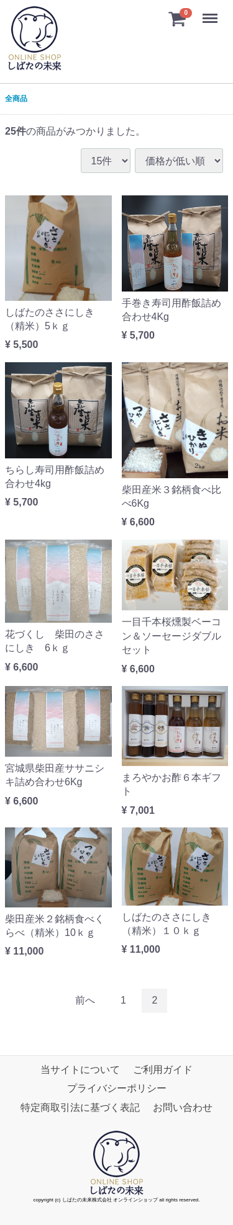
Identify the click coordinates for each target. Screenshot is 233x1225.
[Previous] (85, 1001)
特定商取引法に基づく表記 (80, 1107)
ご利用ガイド (163, 1069)
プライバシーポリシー (117, 1088)
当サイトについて (80, 1069)
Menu (211, 12)
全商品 (16, 98)
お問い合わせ (182, 1107)
